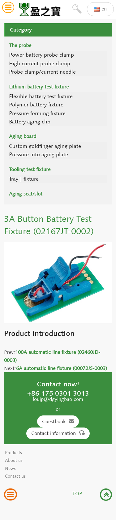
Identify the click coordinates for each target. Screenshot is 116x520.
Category (21, 29)
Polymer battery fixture (36, 104)
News (10, 468)
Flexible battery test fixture (41, 96)
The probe (20, 45)
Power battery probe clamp (41, 55)
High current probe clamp (39, 63)
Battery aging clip (29, 121)
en (100, 9)
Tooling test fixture (29, 169)
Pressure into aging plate (38, 154)
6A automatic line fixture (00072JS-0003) (61, 368)
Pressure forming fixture (37, 113)
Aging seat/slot (25, 194)
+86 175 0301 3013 (58, 393)
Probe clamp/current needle (42, 72)
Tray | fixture (24, 179)
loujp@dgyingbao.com (58, 399)
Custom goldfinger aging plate (45, 146)
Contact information (58, 433)
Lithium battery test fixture (39, 87)
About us (14, 460)
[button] (8, 8)
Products (13, 452)
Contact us (15, 476)
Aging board (22, 136)
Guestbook (58, 421)
